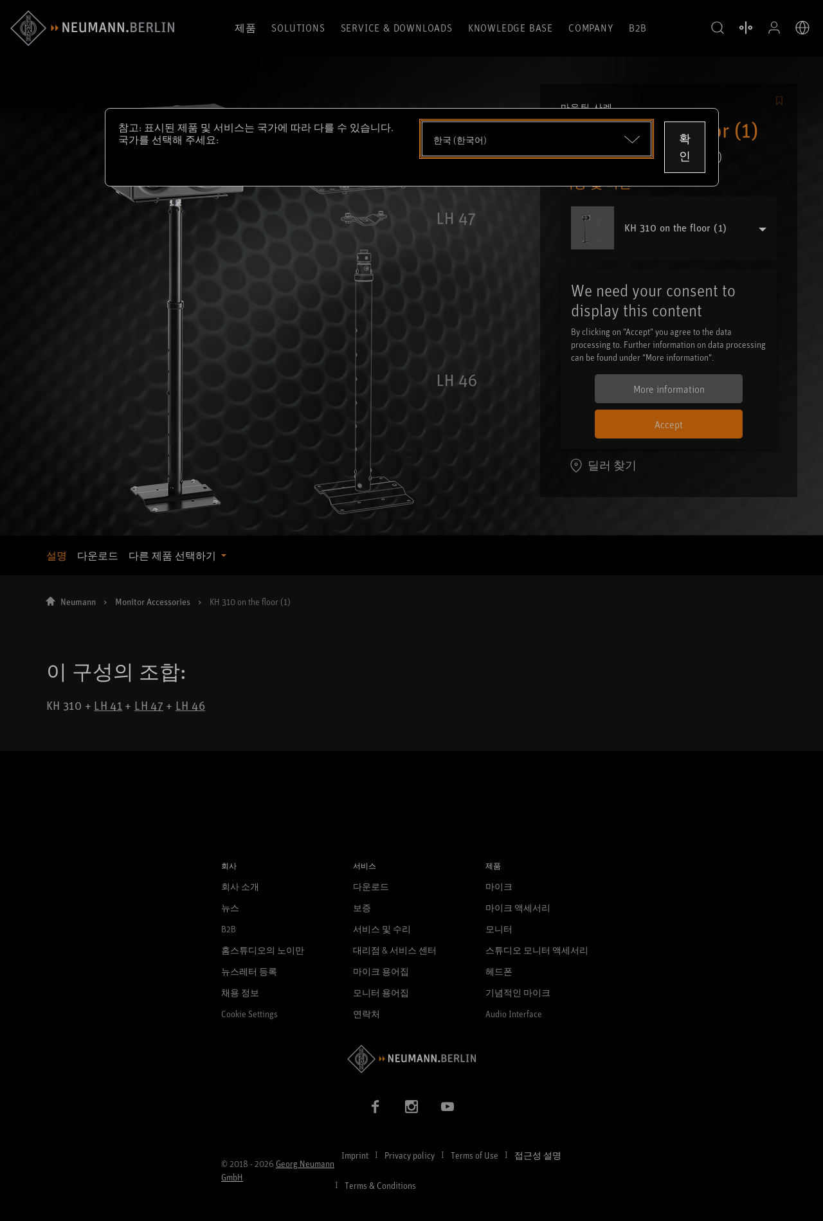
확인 (685, 147)
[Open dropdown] (536, 139)
